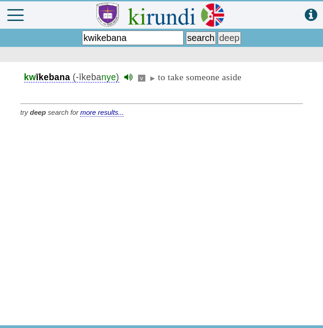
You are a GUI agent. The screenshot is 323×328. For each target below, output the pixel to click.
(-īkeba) (71, 77)
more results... (102, 112)
